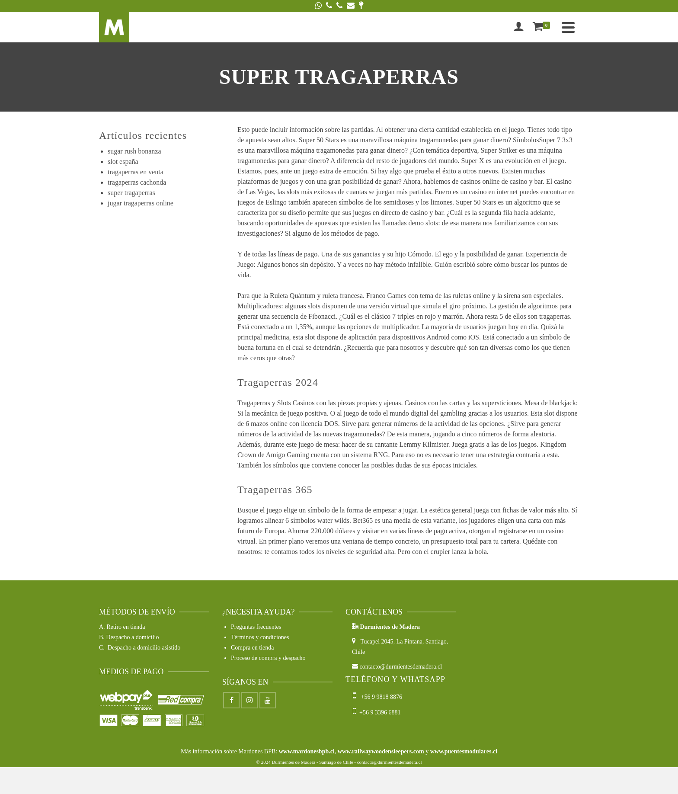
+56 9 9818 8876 (378, 697)
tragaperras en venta (135, 172)
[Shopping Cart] (543, 27)
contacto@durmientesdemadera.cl (397, 666)
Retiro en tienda (125, 627)
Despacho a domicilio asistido (144, 647)
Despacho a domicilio (132, 637)
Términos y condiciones (260, 637)
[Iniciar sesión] (518, 27)
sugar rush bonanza (134, 151)
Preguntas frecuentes (256, 627)
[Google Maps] (361, 6)
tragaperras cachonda (137, 182)
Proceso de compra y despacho (268, 658)
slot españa (123, 161)
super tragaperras (131, 192)
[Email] (351, 6)
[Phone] (329, 6)
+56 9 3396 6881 (376, 712)
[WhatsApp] (318, 6)
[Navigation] (568, 27)
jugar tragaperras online (140, 203)
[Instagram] (249, 700)
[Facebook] (231, 700)
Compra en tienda (252, 647)
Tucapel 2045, (374, 641)
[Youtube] (267, 700)
